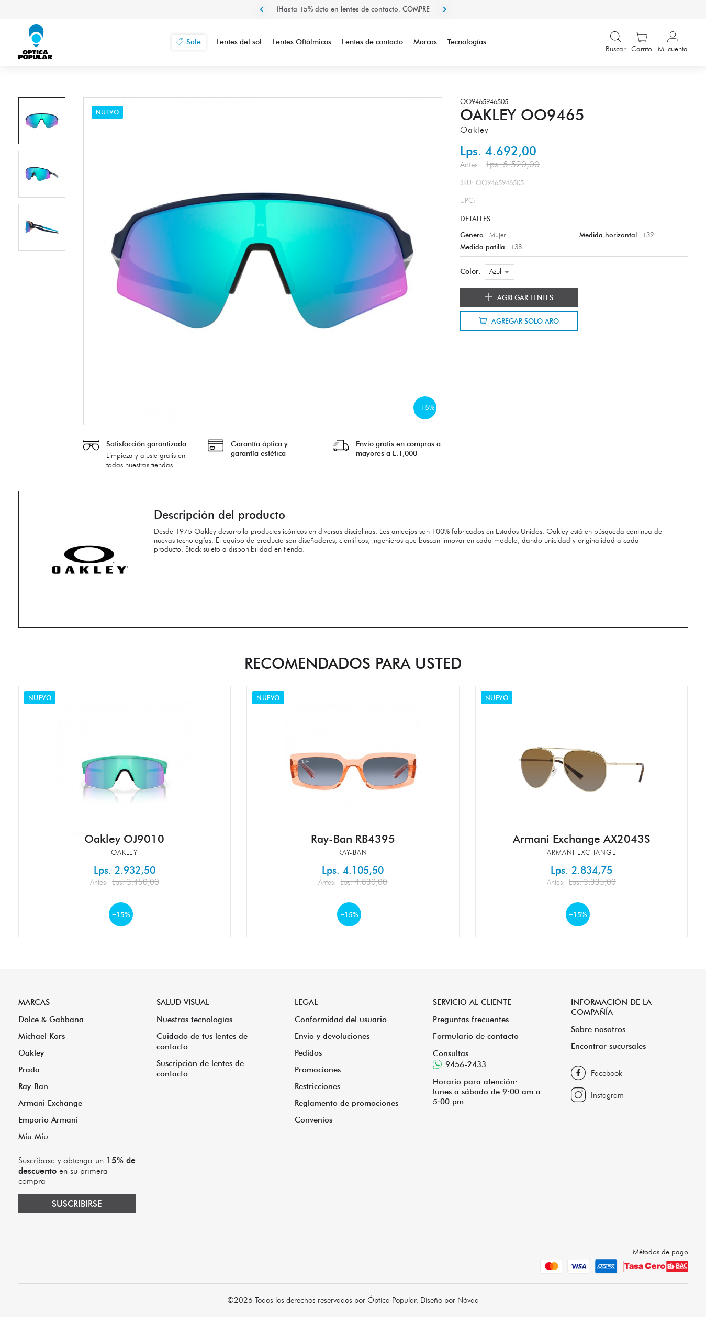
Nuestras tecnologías (194, 1019)
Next (444, 9)
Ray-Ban (33, 1086)
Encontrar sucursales (608, 1046)
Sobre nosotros (598, 1029)
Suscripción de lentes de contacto (200, 1068)
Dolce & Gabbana (51, 1019)
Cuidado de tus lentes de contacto (202, 1041)
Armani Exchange (50, 1103)
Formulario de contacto (476, 1036)
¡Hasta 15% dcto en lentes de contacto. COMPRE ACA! (353, 18)
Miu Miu (33, 1136)
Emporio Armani (48, 1120)
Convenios (313, 1120)
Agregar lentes (519, 297)
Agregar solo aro (519, 321)
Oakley (31, 1053)
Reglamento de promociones (346, 1103)
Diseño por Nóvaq (449, 1300)
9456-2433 (459, 1064)
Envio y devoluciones (332, 1036)
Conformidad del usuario (341, 1019)
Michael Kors (41, 1036)
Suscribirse (77, 1203)
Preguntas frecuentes (471, 1019)
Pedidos (308, 1053)
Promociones (318, 1069)
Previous (261, 9)
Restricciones (317, 1086)
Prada (29, 1069)
